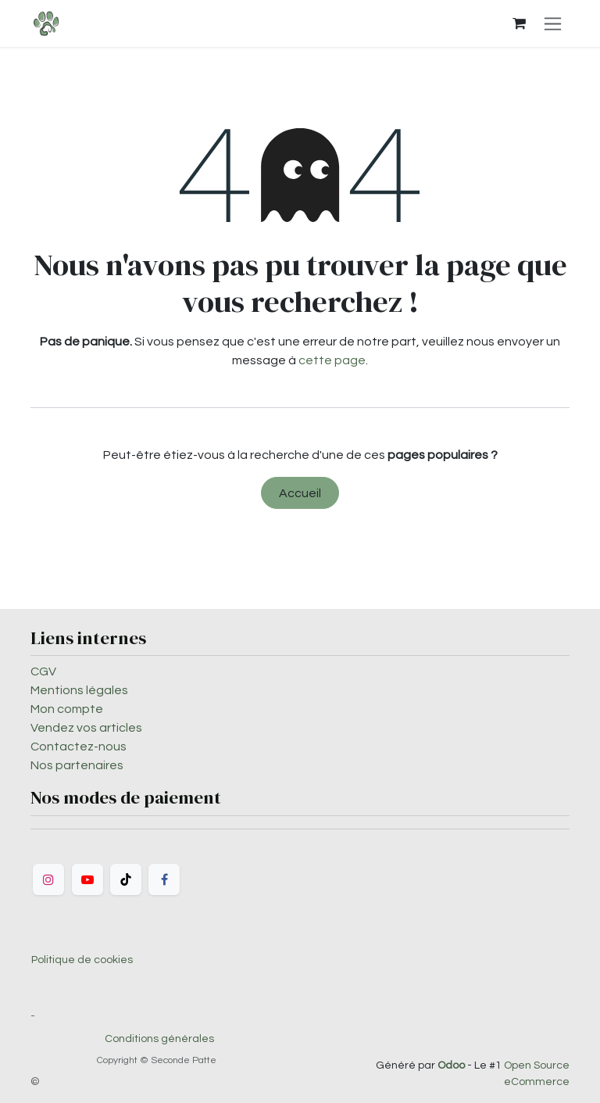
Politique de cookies (82, 959)
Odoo (452, 1065)
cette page (332, 360)
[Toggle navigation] (553, 23)
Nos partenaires (76, 765)
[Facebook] (164, 879)
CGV (43, 671)
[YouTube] (87, 879)
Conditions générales (159, 1038)
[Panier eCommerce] (519, 23)
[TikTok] (125, 879)
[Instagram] (48, 879)
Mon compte (66, 709)
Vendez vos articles (86, 728)
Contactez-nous (78, 746)
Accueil (300, 493)
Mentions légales (79, 690)
